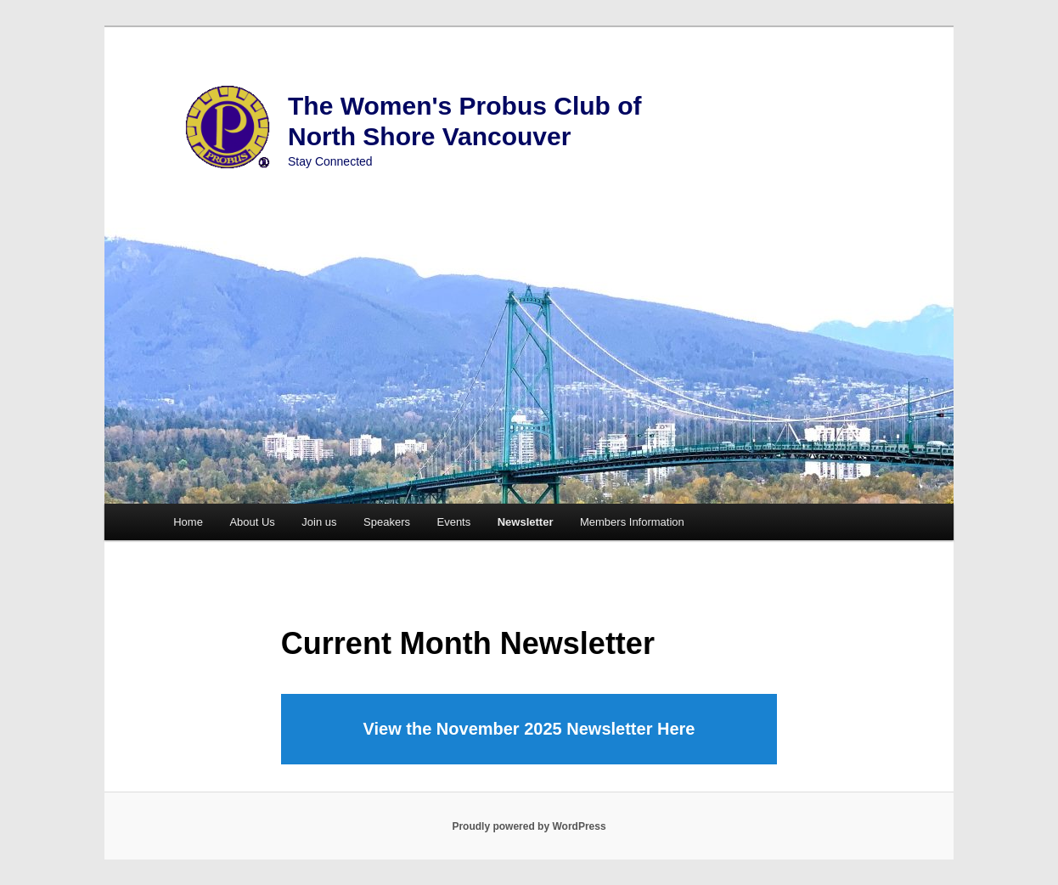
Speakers (386, 522)
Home (188, 522)
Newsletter (526, 522)
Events (453, 522)
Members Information (632, 522)
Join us (318, 522)
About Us (251, 522)
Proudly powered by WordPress (528, 826)
